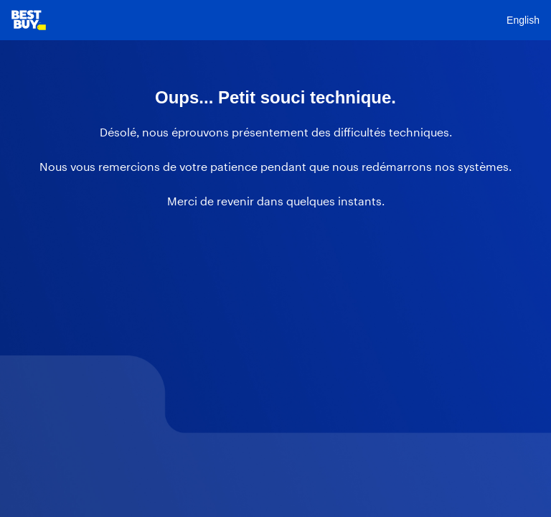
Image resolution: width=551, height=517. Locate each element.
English (523, 20)
